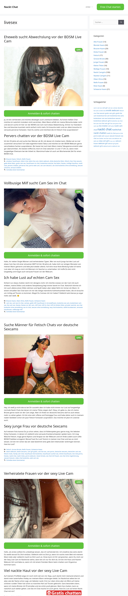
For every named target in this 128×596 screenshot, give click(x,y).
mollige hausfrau (72, 161)
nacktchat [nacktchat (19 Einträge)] (116, 128)
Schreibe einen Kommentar (15, 168)
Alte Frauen (98, 41)
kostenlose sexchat (46, 161)
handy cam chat (18, 449)
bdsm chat (24, 159)
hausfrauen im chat (33, 161)
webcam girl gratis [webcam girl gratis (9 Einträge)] (113, 142)
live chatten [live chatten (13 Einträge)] (103, 125)
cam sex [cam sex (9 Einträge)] (110, 107)
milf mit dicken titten (57, 302)
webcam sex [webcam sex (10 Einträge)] (116, 145)
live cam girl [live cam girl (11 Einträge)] (106, 122)
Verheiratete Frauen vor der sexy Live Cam (38, 469)
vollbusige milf (17, 306)
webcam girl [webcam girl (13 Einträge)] (103, 142)
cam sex (9, 300)
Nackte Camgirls (100, 75)
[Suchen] (121, 21)
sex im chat (27, 304)
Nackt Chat (11, 6)
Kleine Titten (99, 64)
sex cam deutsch (46, 163)
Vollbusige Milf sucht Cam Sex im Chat (35, 180)
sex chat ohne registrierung (69, 451)
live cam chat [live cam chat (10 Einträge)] (98, 122)
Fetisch (18, 157)
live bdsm (57, 161)
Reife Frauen (26, 157)
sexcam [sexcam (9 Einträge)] (107, 135)
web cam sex (34, 454)
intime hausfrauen (65, 449)
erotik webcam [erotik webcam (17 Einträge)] (112, 109)
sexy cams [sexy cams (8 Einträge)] (112, 140)
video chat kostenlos (22, 454)
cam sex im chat (17, 300)
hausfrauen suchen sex (50, 449)
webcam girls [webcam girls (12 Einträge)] (98, 145)
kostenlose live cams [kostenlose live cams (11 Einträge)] (117, 115)
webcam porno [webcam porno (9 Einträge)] (107, 145)
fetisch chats (8, 449)
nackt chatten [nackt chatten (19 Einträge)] (100, 132)
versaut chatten (16, 165)
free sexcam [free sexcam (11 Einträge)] (101, 112)
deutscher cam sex (74, 447)
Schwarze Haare (39, 297)
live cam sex (11, 302)
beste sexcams (22, 447)
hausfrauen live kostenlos (33, 449)
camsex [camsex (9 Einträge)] (115, 107)
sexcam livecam (9, 454)
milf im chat (46, 302)
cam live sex (42, 447)
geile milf (33, 300)
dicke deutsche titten (57, 159)
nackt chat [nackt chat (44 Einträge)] (104, 128)
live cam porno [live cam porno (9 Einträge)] (114, 122)
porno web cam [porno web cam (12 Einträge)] (99, 135)
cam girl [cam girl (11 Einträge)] (105, 107)
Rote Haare (98, 85)
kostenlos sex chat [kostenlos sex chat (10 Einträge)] (116, 120)
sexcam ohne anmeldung (40, 304)
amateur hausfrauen (13, 159)
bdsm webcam (44, 159)
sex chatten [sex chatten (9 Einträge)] (100, 137)
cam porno (50, 447)
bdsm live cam (34, 159)
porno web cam (34, 163)
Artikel (90, 6)
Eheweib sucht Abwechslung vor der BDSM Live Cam (43, 37)
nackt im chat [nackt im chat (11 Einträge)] (111, 132)
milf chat (38, 302)
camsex (26, 300)
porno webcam (31, 451)
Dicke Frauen (99, 51)
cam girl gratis (32, 447)
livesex (63, 161)
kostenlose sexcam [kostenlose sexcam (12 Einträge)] (114, 117)
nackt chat (12, 451)
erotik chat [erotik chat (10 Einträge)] (102, 110)
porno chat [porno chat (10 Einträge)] (119, 132)
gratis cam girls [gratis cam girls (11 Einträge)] (110, 112)
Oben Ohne (20, 297)
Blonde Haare (99, 44)
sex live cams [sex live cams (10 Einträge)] (108, 137)
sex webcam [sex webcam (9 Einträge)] (115, 137)
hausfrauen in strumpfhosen (46, 300)
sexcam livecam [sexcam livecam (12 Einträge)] (115, 135)
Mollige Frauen (100, 68)
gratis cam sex (21, 161)
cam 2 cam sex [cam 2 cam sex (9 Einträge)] (98, 107)
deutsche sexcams (61, 447)
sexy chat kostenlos (56, 304)
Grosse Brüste (16, 445)
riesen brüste (40, 451)
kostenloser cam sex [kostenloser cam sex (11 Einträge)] (100, 117)
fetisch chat (69, 159)
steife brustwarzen (69, 304)
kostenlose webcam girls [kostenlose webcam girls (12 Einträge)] (102, 120)
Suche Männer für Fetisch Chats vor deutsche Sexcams (41, 323)
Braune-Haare (11, 157)
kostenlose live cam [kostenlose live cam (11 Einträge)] (103, 115)
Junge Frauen (99, 61)
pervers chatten (13, 163)
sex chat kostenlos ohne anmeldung (64, 163)
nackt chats (21, 451)
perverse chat (23, 163)
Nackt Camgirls (100, 71)
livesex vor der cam (27, 302)
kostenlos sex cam (63, 300)
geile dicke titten (9, 161)
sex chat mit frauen (52, 451)
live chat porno (77, 449)
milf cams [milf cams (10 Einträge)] (111, 125)
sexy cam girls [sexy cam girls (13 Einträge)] (104, 140)
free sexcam (77, 159)
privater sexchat (70, 302)
